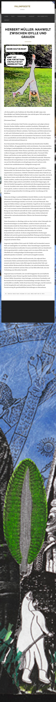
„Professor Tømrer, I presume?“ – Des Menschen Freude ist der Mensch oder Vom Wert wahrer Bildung (26, 366)
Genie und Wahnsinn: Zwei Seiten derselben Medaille (16, 338)
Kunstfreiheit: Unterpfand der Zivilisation (15, 331)
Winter (9, 409)
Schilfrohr (10, 407)
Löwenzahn (10, 411)
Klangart (31, 16)
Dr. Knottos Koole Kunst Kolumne (14, 317)
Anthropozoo (9, 315)
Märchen (8, 418)
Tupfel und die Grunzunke (13, 370)
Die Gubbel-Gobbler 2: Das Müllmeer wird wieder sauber (17, 382)
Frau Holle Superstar (11, 424)
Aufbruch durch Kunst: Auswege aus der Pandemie (16, 352)
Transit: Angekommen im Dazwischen (14, 436)
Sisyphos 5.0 (10, 455)
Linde (10, 398)
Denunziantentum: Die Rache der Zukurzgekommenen (16, 326)
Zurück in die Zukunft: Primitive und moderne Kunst (16, 343)
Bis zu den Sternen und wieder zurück (14, 377)
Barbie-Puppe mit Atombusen (13, 422)
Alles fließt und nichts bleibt (13, 441)
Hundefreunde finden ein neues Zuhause (15, 375)
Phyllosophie (9, 386)
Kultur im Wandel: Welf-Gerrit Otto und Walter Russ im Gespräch (19, 354)
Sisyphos (8, 445)
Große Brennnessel (12, 391)
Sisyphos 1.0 (10, 447)
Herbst (9, 402)
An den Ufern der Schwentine (13, 443)
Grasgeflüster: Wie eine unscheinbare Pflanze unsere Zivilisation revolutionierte (20, 340)
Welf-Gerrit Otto (42, 16)
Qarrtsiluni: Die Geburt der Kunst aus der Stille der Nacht (18, 430)
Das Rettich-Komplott (12, 361)
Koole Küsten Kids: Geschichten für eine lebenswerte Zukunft (19, 368)
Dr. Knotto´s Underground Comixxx (14, 356)
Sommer (9, 395)
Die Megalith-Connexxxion (13, 363)
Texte (12, 16)
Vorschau (8, 308)
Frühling (9, 388)
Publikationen (21, 16)
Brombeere (10, 400)
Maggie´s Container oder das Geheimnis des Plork (16, 364)
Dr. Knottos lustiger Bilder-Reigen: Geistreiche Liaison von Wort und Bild (19, 328)
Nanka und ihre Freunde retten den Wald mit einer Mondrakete (18, 372)
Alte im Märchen (11, 428)
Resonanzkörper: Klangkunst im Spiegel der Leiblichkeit (17, 333)
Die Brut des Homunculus (12, 359)
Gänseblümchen (11, 393)
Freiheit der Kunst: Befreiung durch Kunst (15, 350)
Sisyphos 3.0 (10, 451)
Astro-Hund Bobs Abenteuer (13, 380)
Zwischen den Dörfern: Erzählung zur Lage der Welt (17, 416)
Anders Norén (12, 465)
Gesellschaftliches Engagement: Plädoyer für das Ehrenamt (17, 347)
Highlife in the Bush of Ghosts (13, 434)
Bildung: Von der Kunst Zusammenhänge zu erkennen (16, 324)
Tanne (10, 414)
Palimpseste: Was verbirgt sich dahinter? (14, 310)
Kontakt (6, 20)
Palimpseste (22, 6)
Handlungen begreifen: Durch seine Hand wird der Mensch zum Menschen (19, 345)
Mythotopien (9, 432)
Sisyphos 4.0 (10, 453)
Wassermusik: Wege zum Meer (13, 319)
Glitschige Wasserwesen (12, 426)
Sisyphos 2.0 (10, 449)
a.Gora (6, 16)
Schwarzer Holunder (12, 397)
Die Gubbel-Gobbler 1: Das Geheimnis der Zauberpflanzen (17, 384)
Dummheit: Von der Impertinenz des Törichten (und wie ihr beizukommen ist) (19, 336)
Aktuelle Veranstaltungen (11, 306)
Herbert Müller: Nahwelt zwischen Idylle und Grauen (16, 321)
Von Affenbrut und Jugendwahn (13, 420)
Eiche (10, 404)
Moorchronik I (10, 438)
